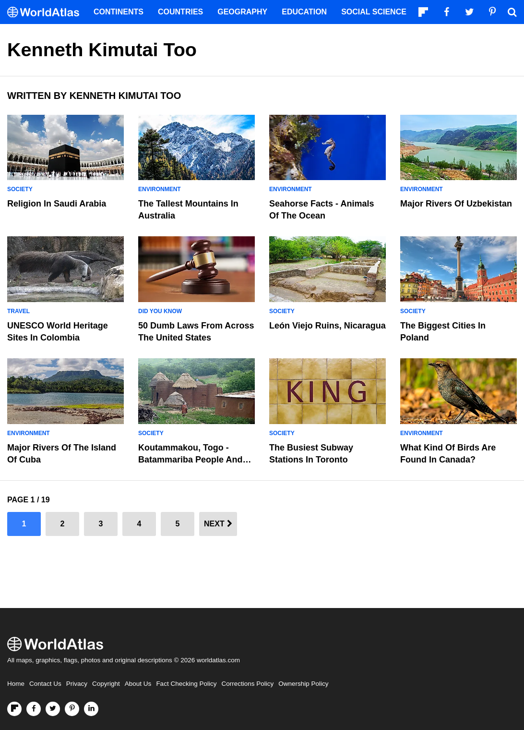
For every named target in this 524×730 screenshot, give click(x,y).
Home (15, 683)
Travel (18, 311)
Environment (159, 189)
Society (20, 189)
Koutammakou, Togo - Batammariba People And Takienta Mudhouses (190, 459)
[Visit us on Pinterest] (72, 709)
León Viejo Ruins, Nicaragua (327, 325)
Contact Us (45, 683)
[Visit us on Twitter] (53, 709)
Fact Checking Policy (186, 683)
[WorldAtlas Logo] (46, 12)
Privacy (76, 683)
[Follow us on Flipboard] (14, 709)
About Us (138, 683)
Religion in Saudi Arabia (56, 203)
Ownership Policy (303, 683)
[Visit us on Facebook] (33, 709)
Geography (242, 12)
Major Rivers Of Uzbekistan (456, 203)
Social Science (373, 12)
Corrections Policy (247, 683)
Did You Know (160, 311)
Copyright (106, 683)
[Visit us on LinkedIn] (91, 709)
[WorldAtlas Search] (512, 12)
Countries (180, 12)
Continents (118, 12)
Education (304, 12)
